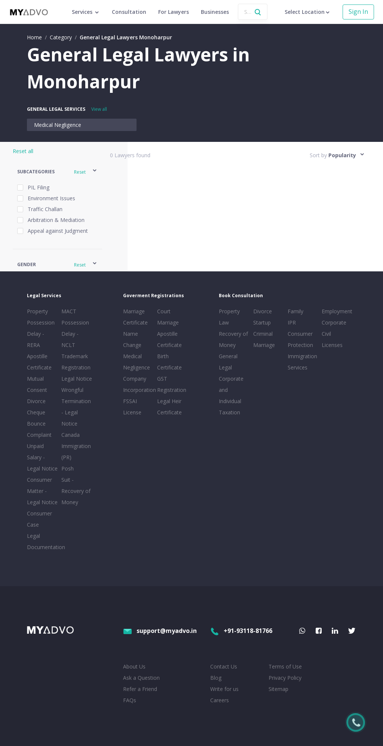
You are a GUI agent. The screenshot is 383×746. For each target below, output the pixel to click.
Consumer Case (39, 519)
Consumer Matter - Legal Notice (42, 491)
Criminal (263, 333)
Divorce (262, 311)
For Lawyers (173, 11)
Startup (262, 322)
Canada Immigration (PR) (76, 446)
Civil (326, 333)
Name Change (132, 339)
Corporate (334, 322)
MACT (68, 311)
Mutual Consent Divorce (37, 390)
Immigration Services (302, 362)
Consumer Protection (300, 339)
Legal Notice (76, 378)
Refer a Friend (140, 688)
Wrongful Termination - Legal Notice (76, 406)
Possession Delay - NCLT (75, 333)
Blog (215, 677)
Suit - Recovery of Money (76, 491)
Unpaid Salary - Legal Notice (42, 457)
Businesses (215, 11)
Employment (337, 311)
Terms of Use (285, 666)
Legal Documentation (42, 541)
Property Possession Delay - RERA (41, 328)
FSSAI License (132, 407)
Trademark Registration (76, 362)
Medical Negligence (57, 124)
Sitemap (278, 688)
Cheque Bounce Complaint (39, 423)
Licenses (332, 344)
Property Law (229, 317)
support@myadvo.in (160, 631)
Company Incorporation (138, 384)
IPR (292, 322)
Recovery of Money (233, 339)
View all (99, 109)
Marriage (264, 344)
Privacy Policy (285, 677)
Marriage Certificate (135, 317)
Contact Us (223, 666)
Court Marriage (168, 317)
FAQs (129, 700)
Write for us (224, 688)
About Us (134, 666)
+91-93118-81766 (241, 631)
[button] (57, 171)
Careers (219, 700)
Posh (67, 468)
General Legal (228, 362)
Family (295, 311)
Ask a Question (141, 677)
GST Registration (171, 384)
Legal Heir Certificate (169, 407)
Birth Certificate (169, 362)
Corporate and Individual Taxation (231, 395)
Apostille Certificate (39, 362)
